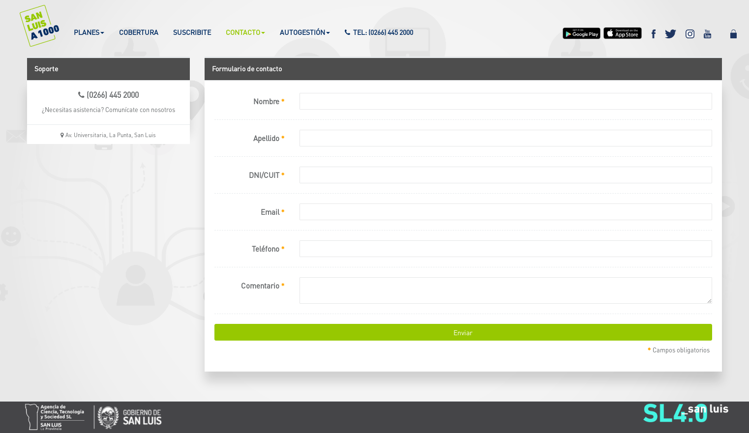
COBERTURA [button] (138, 32)
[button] (33, 26)
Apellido (269, 137)
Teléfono (268, 248)
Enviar (463, 332)
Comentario (263, 285)
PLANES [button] (89, 32)
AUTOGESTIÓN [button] (305, 32)
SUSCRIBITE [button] (192, 32)
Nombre (269, 100)
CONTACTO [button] (245, 32)
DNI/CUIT (267, 174)
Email (273, 211)
